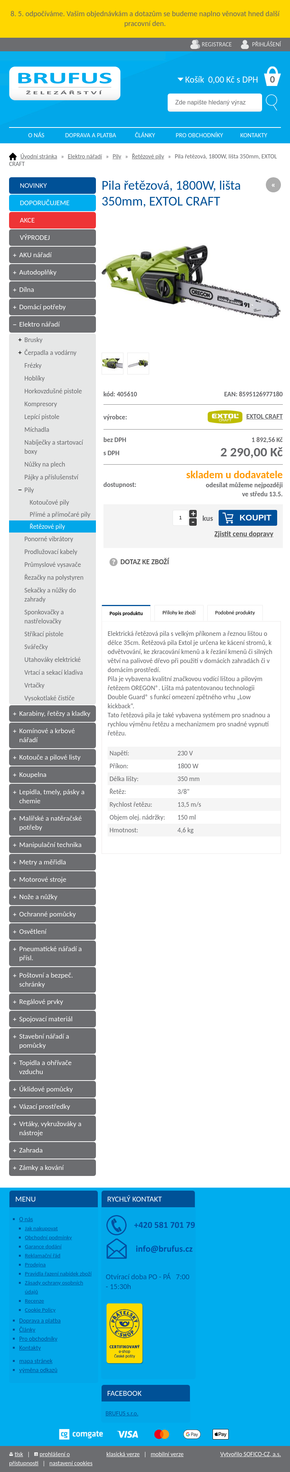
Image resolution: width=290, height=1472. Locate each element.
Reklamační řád (42, 1255)
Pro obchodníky (199, 135)
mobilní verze (167, 1454)
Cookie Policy (40, 1309)
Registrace (217, 44)
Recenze (34, 1300)
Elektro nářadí (85, 156)
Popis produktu (126, 613)
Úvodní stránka (38, 156)
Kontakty (253, 135)
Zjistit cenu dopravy (243, 534)
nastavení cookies (71, 1463)
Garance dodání (43, 1246)
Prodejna (35, 1264)
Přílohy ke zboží (178, 612)
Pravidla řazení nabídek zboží (58, 1273)
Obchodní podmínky (48, 1237)
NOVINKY (33, 185)
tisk (19, 1454)
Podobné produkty (235, 612)
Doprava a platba (90, 135)
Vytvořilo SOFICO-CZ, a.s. (250, 1454)
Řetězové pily (148, 156)
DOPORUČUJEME (44, 202)
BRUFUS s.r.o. (121, 1413)
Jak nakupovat (41, 1228)
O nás (36, 135)
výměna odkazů (38, 1370)
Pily (117, 156)
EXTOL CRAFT (245, 416)
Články (145, 135)
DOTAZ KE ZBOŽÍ (144, 561)
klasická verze (123, 1454)
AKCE (27, 220)
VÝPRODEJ (35, 237)
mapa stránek (35, 1361)
